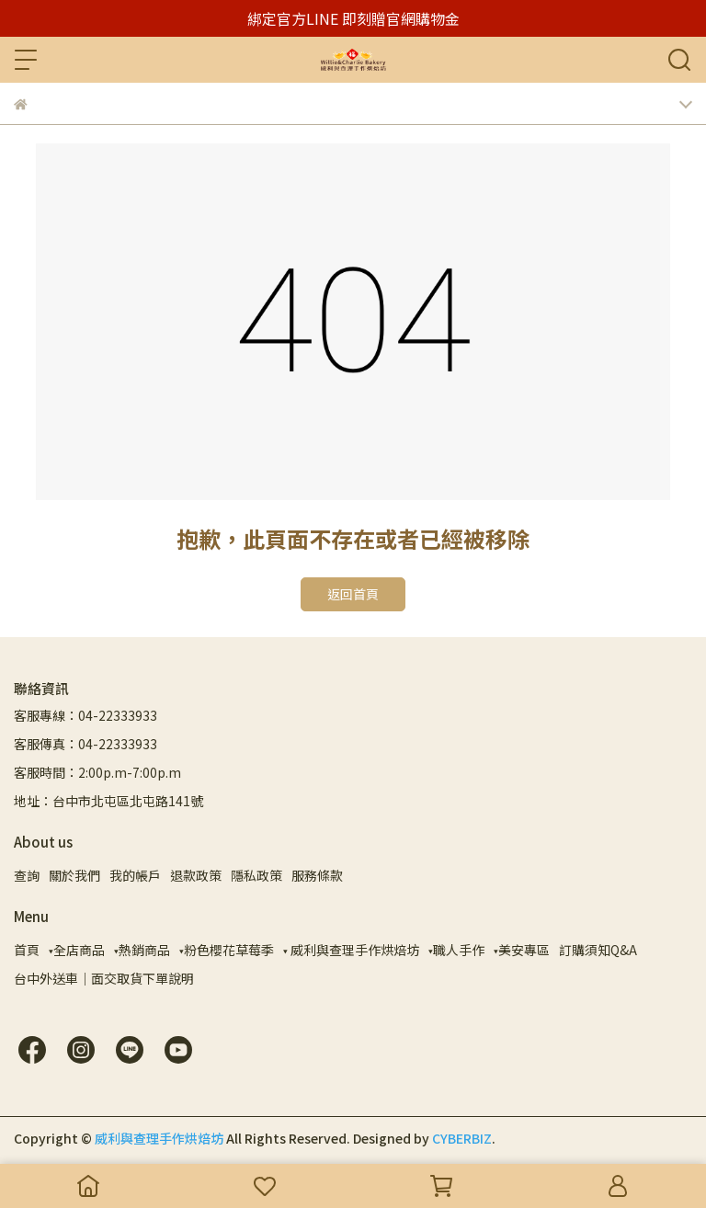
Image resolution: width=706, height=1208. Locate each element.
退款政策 (196, 875)
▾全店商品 (77, 949)
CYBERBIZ (462, 1138)
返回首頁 (353, 594)
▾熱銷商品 (142, 949)
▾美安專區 (522, 949)
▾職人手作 (456, 949)
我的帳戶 (135, 875)
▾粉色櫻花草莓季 (226, 949)
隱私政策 (256, 875)
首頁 (27, 949)
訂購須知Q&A (598, 949)
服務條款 (317, 875)
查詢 (27, 875)
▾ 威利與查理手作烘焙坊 (351, 949)
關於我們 (74, 875)
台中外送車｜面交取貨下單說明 (104, 978)
